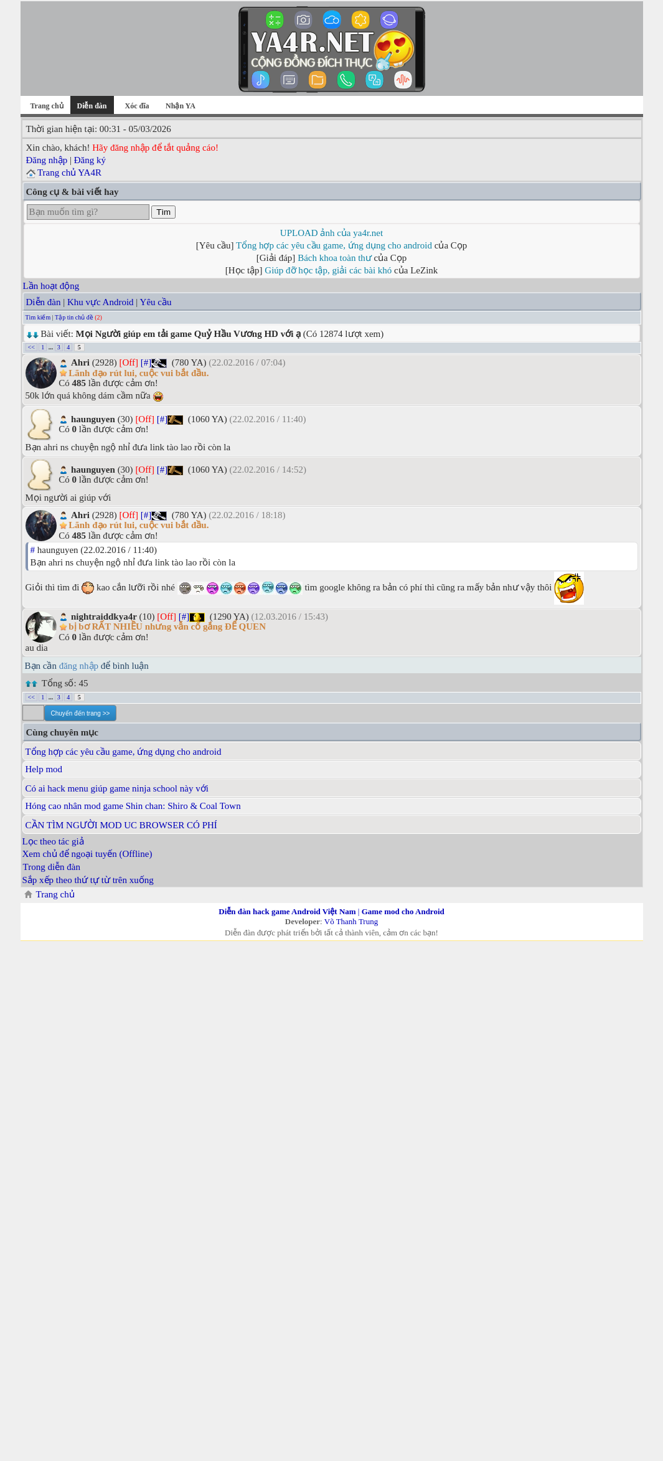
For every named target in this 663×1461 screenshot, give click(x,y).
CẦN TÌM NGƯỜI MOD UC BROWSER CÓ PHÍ (121, 825)
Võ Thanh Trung (351, 921)
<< (31, 347)
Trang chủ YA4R (69, 172)
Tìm (163, 212)
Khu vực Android (100, 302)
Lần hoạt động (51, 286)
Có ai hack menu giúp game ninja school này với (117, 788)
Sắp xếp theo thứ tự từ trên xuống (88, 880)
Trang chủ (46, 106)
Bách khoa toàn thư (335, 258)
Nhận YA (180, 106)
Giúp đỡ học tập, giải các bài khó (328, 270)
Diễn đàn (43, 302)
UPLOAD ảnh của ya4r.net (331, 233)
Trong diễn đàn (51, 867)
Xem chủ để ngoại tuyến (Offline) (87, 854)
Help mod (44, 769)
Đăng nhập (47, 160)
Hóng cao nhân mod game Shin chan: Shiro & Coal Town (133, 806)
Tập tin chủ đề (74, 317)
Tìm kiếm (38, 317)
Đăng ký (90, 160)
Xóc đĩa (137, 106)
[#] (146, 362)
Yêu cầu (156, 302)
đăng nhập (78, 666)
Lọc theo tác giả (53, 841)
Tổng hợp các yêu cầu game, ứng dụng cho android (334, 245)
